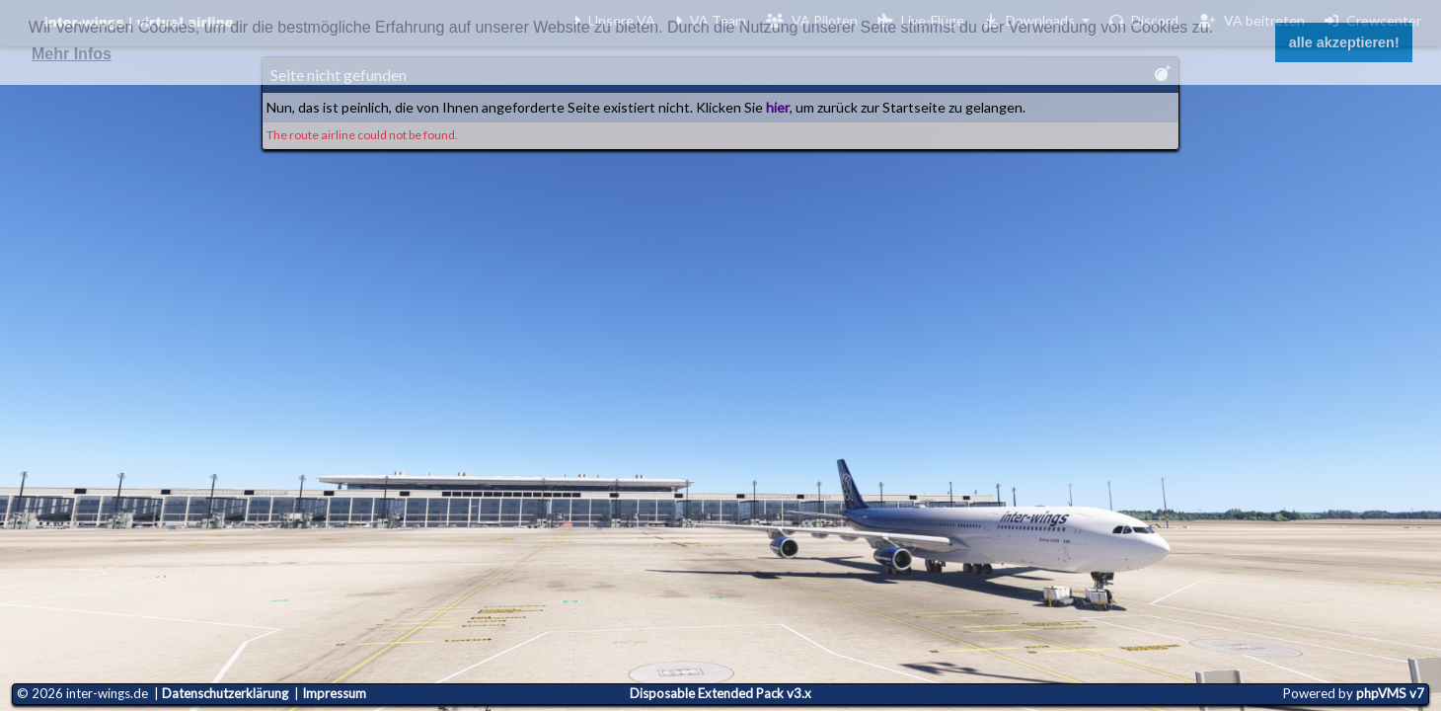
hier (778, 107)
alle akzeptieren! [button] (1344, 42)
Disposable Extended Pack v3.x (720, 693)
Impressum (334, 693)
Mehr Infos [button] (72, 53)
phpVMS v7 (1390, 693)
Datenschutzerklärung (225, 693)
